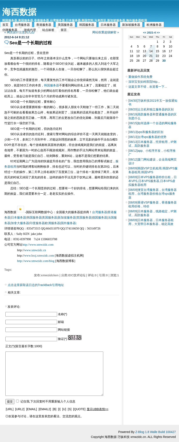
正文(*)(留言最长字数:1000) (23, 346)
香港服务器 (43, 24)
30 (164, 60)
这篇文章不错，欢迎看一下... (147, 86)
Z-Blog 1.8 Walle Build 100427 (155, 432)
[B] (54, 409)
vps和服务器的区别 (145, 132)
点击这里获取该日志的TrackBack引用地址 (36, 285)
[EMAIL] (31, 409)
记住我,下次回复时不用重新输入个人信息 (47, 401)
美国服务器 (65, 24)
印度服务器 (37, 223)
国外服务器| (68, 223)
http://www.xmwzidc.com (37, 244)
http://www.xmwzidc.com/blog (36, 261)
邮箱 (61, 322)
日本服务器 (108, 24)
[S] (69, 409)
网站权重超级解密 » (105, 32)
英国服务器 (83, 217)
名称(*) (62, 314)
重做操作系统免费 (140, 76)
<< (144, 32)
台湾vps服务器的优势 (147, 137)
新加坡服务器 (131, 24)
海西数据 (19, 12)
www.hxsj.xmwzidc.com (39, 255)
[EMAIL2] (45, 409)
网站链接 (64, 329)
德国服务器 (99, 217)
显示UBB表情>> (97, 409)
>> (158, 32)
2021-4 (151, 32)
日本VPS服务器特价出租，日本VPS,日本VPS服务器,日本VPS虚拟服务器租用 (152, 181)
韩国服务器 (86, 24)
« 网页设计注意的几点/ (19, 32)
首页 (5, 24)
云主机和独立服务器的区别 (151, 109)
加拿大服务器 (20, 223)
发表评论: (14, 306)
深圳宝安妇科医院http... (144, 81)
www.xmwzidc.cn (35, 250)
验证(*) (62, 339)
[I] (59, 409)
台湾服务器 (22, 24)
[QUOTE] (79, 409)
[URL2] (20, 409)
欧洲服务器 (154, 24)
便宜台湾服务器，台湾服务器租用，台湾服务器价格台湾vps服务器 (152, 193)
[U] (64, 409)
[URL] (10, 409)
